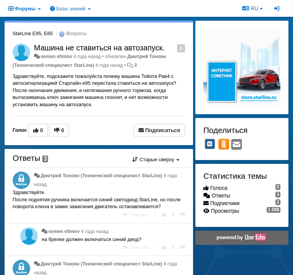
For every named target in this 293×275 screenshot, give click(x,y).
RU (252, 8)
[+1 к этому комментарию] (163, 215)
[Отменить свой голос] (173, 215)
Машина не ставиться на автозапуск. (99, 48)
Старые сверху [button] (155, 159)
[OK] (223, 144)
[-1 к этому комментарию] (182, 215)
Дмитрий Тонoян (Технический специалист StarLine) (101, 175)
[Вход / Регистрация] (276, 8)
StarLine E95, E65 (33, 33)
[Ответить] (136, 215)
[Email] (236, 145)
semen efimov (56, 56)
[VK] (210, 144)
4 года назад (94, 231)
